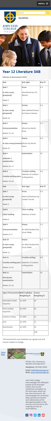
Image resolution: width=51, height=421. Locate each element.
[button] (43, 3)
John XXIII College (10, 22)
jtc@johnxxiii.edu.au (39, 370)
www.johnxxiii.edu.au (40, 372)
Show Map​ (3, 353)
